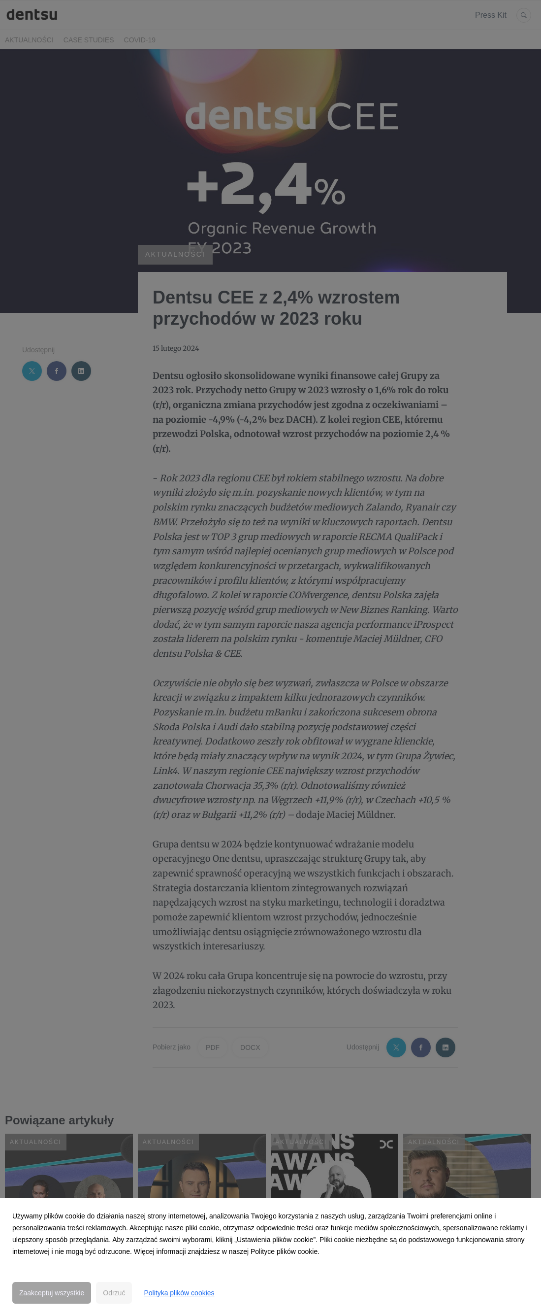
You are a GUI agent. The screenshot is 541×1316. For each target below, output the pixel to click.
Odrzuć (114, 1293)
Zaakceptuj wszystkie (51, 1293)
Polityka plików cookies (179, 1293)
